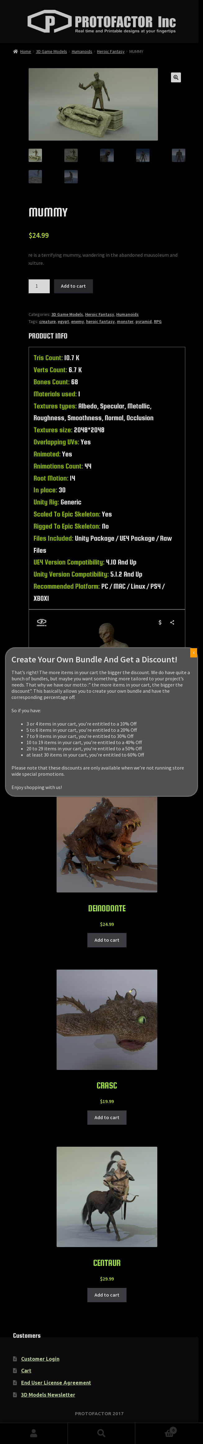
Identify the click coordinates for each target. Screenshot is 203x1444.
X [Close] (194, 652)
